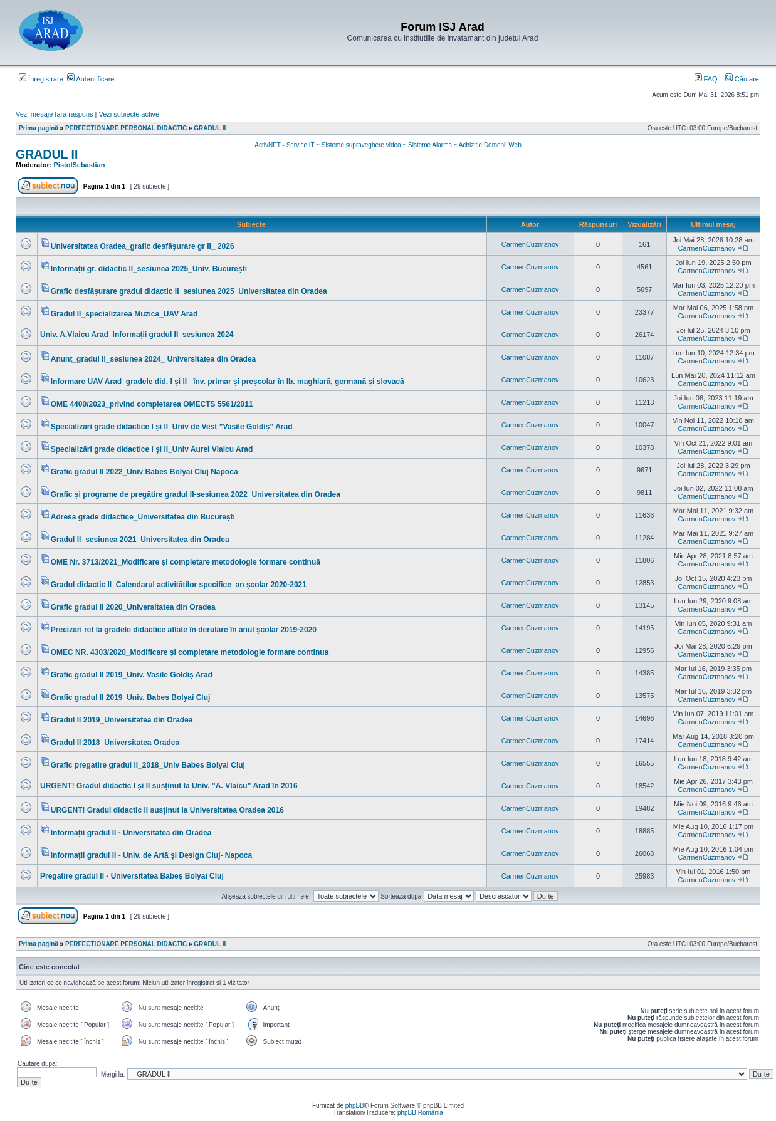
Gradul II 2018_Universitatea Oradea (115, 742)
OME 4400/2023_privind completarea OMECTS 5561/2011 (152, 404)
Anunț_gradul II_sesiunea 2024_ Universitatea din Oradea (153, 359)
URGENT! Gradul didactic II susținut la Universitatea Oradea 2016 (167, 810)
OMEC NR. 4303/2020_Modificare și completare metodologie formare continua (189, 652)
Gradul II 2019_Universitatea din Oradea (122, 720)
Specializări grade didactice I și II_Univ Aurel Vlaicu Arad (152, 449)
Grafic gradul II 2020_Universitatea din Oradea (133, 607)
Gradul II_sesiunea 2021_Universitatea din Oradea (140, 539)
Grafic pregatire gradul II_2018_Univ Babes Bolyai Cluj (148, 765)
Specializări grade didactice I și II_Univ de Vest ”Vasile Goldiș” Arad (172, 426)
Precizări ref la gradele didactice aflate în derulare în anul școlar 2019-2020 (184, 629)
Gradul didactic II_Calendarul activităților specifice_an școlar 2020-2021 (179, 584)
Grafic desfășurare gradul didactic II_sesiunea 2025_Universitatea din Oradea (189, 291)
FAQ (706, 79)
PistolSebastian (79, 165)
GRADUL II (47, 154)
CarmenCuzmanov (530, 244)
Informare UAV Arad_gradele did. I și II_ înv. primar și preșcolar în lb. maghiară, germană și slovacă (227, 381)
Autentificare (91, 79)
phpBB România (420, 1112)
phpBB (354, 1105)
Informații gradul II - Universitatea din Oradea (131, 832)
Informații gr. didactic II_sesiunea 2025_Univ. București (149, 268)
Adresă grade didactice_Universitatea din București (143, 517)
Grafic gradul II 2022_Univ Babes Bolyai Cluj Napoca (144, 471)
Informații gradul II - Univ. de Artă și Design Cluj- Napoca (151, 855)
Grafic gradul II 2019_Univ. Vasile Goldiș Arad (131, 674)
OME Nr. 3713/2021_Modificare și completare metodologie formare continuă (185, 562)
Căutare (742, 79)
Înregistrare (41, 79)
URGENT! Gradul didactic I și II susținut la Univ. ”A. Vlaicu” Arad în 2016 (169, 785)
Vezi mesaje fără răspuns (54, 114)
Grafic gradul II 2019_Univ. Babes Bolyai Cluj (131, 697)
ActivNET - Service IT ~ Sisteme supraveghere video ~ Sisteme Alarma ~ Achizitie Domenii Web (387, 145)
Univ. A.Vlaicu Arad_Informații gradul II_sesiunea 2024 (136, 334)
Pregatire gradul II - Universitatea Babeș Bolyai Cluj (132, 876)
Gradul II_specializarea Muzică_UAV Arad (124, 314)
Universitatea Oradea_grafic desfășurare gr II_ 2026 (142, 246)
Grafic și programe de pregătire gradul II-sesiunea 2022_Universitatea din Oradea (195, 494)
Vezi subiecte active (129, 114)
